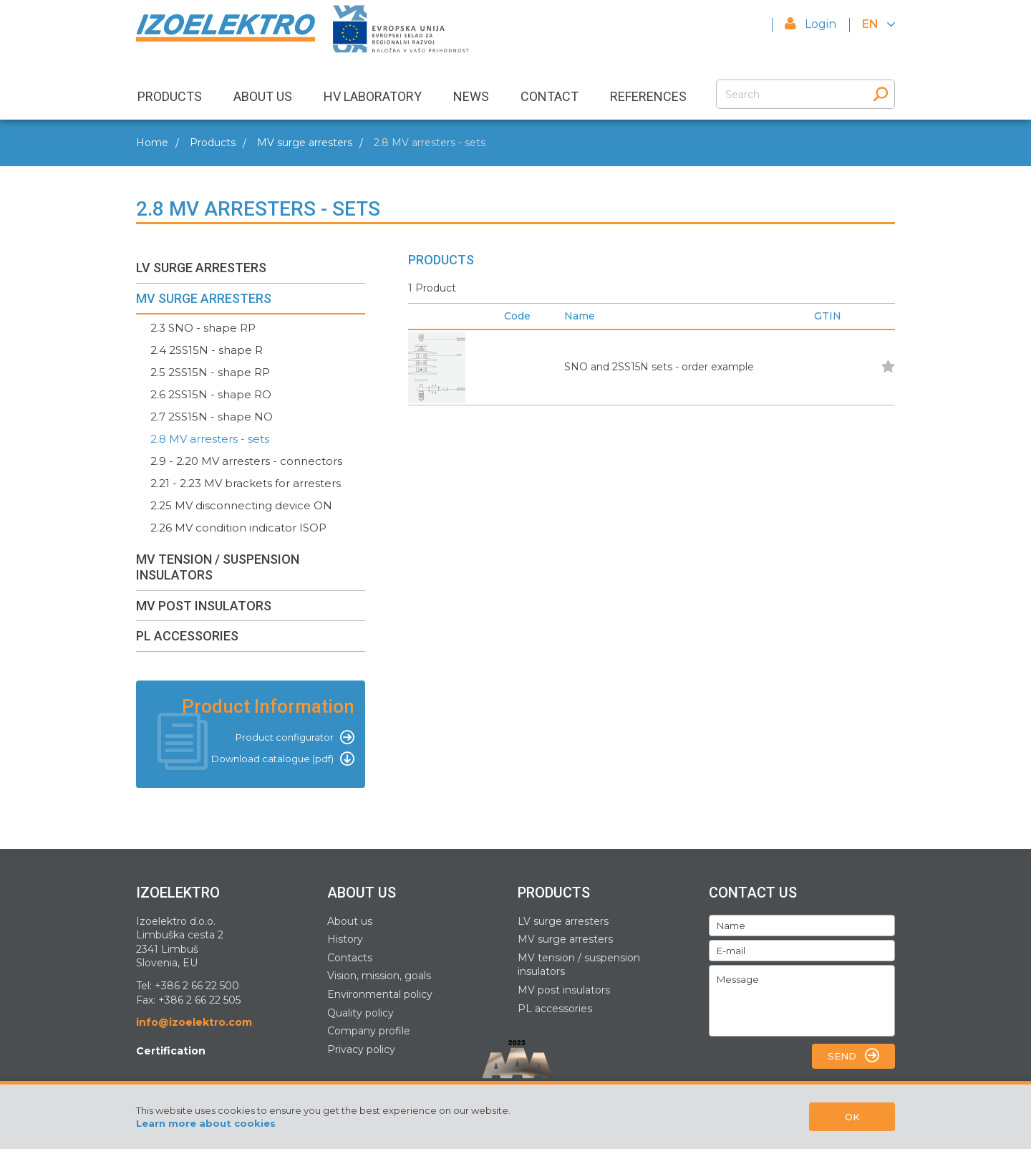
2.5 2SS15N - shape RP (210, 372)
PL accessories (555, 1008)
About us (349, 921)
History (345, 939)
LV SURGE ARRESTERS (201, 267)
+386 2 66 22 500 (197, 985)
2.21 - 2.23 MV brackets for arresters (245, 483)
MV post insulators (564, 990)
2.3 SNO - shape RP (203, 328)
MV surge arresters (304, 142)
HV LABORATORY (373, 96)
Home (152, 142)
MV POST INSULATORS (203, 605)
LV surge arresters (563, 921)
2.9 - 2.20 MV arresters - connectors (246, 461)
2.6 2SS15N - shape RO (210, 394)
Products (213, 142)
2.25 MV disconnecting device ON (241, 505)
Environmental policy (379, 994)
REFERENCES (648, 96)
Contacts (349, 957)
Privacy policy (361, 1049)
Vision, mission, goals (379, 975)
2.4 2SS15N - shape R (206, 350)
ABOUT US (262, 96)
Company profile (368, 1030)
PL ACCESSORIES (187, 635)
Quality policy (360, 1012)
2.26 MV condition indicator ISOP (238, 527)
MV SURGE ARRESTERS (203, 298)
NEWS (471, 96)
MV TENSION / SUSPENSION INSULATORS (217, 567)
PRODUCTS (169, 96)
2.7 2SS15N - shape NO (211, 416)
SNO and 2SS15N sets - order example (659, 366)
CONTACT (550, 96)
